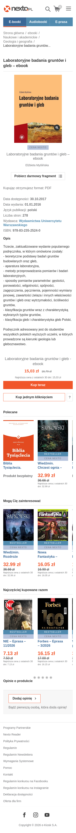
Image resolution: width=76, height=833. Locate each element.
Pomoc (7, 767)
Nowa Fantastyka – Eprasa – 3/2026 (50, 557)
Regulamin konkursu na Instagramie (26, 788)
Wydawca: (11, 221)
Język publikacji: (15, 210)
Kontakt (8, 774)
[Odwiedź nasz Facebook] (24, 815)
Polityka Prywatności (16, 741)
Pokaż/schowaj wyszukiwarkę (48, 9)
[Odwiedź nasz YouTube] (47, 815)
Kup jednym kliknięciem (34, 397)
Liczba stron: (12, 215)
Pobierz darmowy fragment (35, 176)
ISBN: (8, 230)
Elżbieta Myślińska (37, 165)
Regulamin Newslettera (18, 754)
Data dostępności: (16, 199)
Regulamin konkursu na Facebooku (25, 781)
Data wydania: (14, 204)
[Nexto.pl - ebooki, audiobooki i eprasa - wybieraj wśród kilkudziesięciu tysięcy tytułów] (18, 8)
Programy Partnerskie (17, 727)
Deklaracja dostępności (18, 794)
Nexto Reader (12, 734)
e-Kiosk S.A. (49, 825)
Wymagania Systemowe (18, 761)
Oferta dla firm (12, 801)
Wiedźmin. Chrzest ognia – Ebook (50, 468)
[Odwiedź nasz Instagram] (35, 815)
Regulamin (10, 747)
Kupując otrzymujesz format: (23, 188)
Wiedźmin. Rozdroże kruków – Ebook (15, 557)
